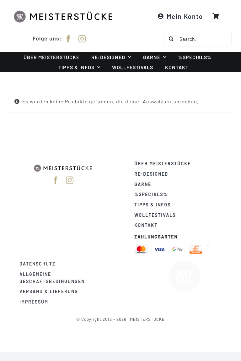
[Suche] (171, 38)
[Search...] (197, 38)
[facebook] (68, 37)
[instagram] (82, 37)
